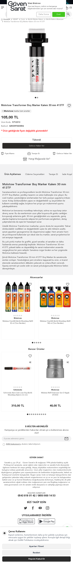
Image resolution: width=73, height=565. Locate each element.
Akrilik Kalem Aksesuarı (55, 19)
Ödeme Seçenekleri (34, 174)
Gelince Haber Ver (36, 146)
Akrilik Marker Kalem (35, 19)
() (68, 7)
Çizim (23, 19)
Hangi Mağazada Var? (36, 159)
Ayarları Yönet (36, 546)
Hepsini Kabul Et (36, 559)
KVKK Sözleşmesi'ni (13, 444)
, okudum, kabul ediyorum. (22, 444)
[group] (36, 60)
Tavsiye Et (34, 153)
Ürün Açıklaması (12, 174)
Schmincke (17, 390)
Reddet (36, 553)
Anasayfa (5, 19)
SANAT (15, 19)
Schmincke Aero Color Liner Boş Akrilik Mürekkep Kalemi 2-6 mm (17, 394)
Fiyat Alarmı (7, 153)
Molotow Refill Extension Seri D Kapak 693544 (55, 394)
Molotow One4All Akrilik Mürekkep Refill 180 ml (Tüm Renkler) (55, 322)
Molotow (16, 111)
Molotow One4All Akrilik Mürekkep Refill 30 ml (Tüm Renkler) (18, 322)
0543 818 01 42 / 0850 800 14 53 (36, 496)
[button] (35, 97)
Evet (59, 14)
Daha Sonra (44, 14)
